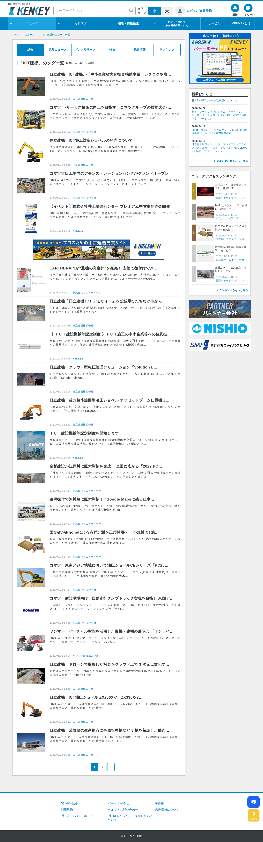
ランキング (167, 49)
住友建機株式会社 (83, 164)
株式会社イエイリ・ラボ (87, 292)
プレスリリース (85, 49)
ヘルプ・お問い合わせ (123, 809)
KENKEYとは (241, 23)
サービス (214, 23)
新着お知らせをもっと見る (232, 161)
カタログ (80, 23)
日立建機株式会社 (83, 98)
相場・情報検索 (128, 23)
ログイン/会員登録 (199, 10)
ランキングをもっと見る (233, 290)
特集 (112, 49)
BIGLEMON (176, 24)
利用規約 (67, 809)
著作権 (159, 803)
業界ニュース (58, 49)
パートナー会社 (118, 803)
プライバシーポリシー (80, 816)
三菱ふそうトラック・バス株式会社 (236, 197)
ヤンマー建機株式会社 (86, 655)
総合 (30, 49)
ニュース (32, 23)
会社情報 (71, 803)
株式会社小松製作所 (84, 131)
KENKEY (78, 230)
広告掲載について (167, 809)
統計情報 (140, 49)
